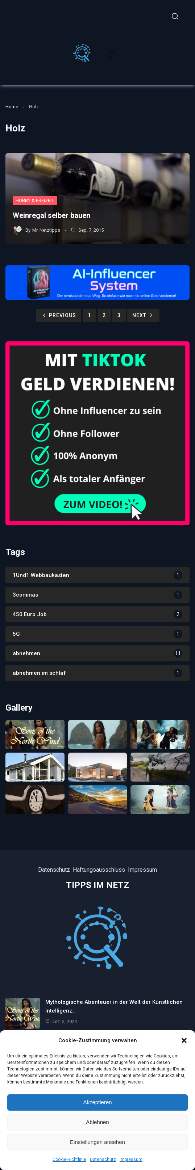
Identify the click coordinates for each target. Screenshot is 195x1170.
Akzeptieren (97, 1102)
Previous (58, 315)
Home (11, 106)
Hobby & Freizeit (35, 200)
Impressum (131, 1159)
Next (143, 315)
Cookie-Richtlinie (69, 1159)
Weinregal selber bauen (51, 215)
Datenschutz (103, 1159)
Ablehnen (97, 1122)
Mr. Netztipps (46, 230)
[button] (184, 1040)
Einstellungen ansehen (97, 1142)
